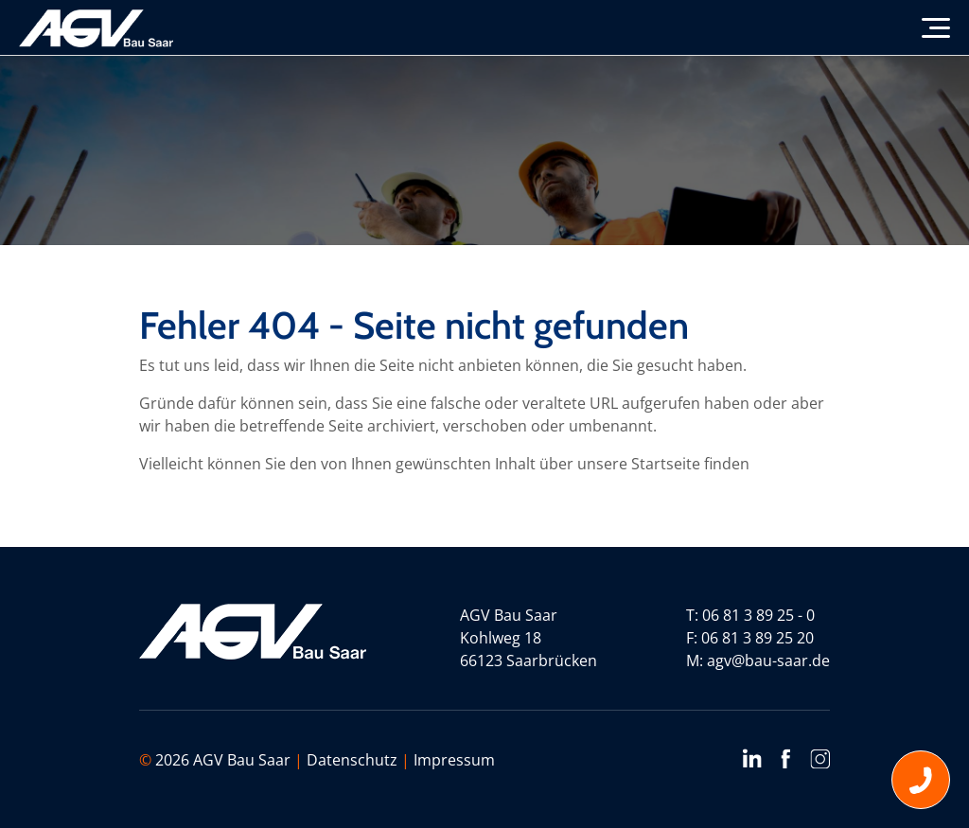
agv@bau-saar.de (768, 660)
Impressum (454, 759)
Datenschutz (352, 759)
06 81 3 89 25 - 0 (758, 615)
